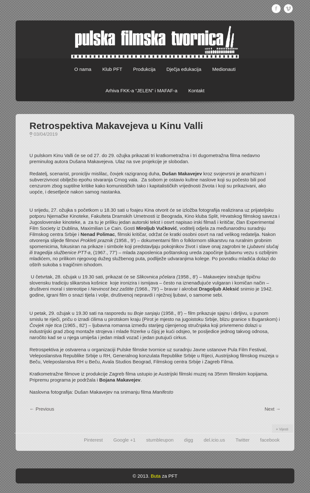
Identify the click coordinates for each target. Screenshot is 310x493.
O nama (82, 69)
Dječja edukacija (183, 69)
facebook (270, 440)
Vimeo (288, 8)
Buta (156, 476)
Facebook (276, 8)
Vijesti (283, 429)
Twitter (243, 440)
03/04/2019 (45, 134)
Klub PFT (112, 69)
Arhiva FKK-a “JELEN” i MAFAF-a (141, 90)
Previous (41, 409)
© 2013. (140, 476)
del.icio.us (214, 440)
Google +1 (124, 440)
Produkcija (144, 69)
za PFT (169, 476)
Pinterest (93, 440)
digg (188, 440)
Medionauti (224, 69)
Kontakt (196, 90)
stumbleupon (160, 440)
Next (273, 409)
